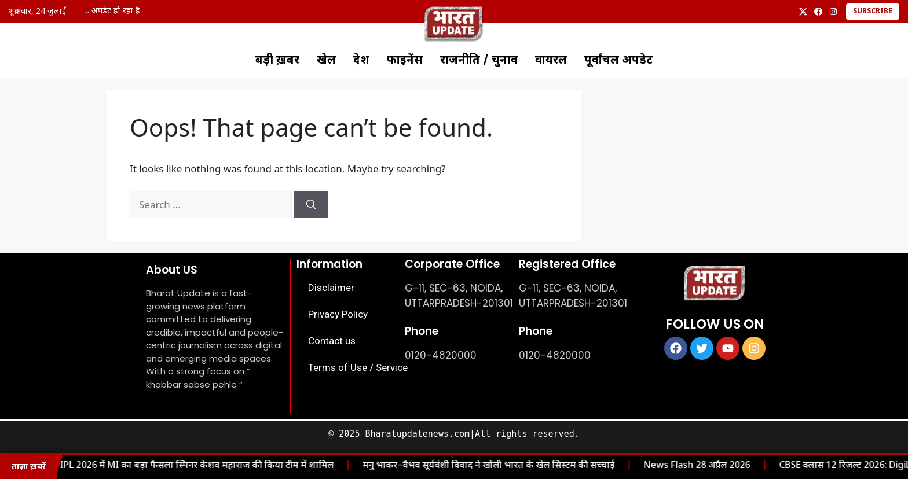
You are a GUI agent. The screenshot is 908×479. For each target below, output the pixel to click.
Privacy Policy (338, 314)
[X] (803, 12)
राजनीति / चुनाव (479, 60)
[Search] (311, 205)
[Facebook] (818, 12)
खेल (326, 60)
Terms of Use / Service (358, 367)
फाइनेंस (405, 60)
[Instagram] (833, 12)
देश (361, 60)
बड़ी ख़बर (277, 60)
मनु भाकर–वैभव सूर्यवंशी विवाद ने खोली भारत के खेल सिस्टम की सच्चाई (476, 466)
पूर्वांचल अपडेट (618, 60)
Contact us (332, 341)
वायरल (551, 60)
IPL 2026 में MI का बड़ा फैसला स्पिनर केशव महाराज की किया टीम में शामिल (184, 466)
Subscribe (872, 11)
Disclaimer (331, 287)
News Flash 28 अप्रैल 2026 (684, 466)
